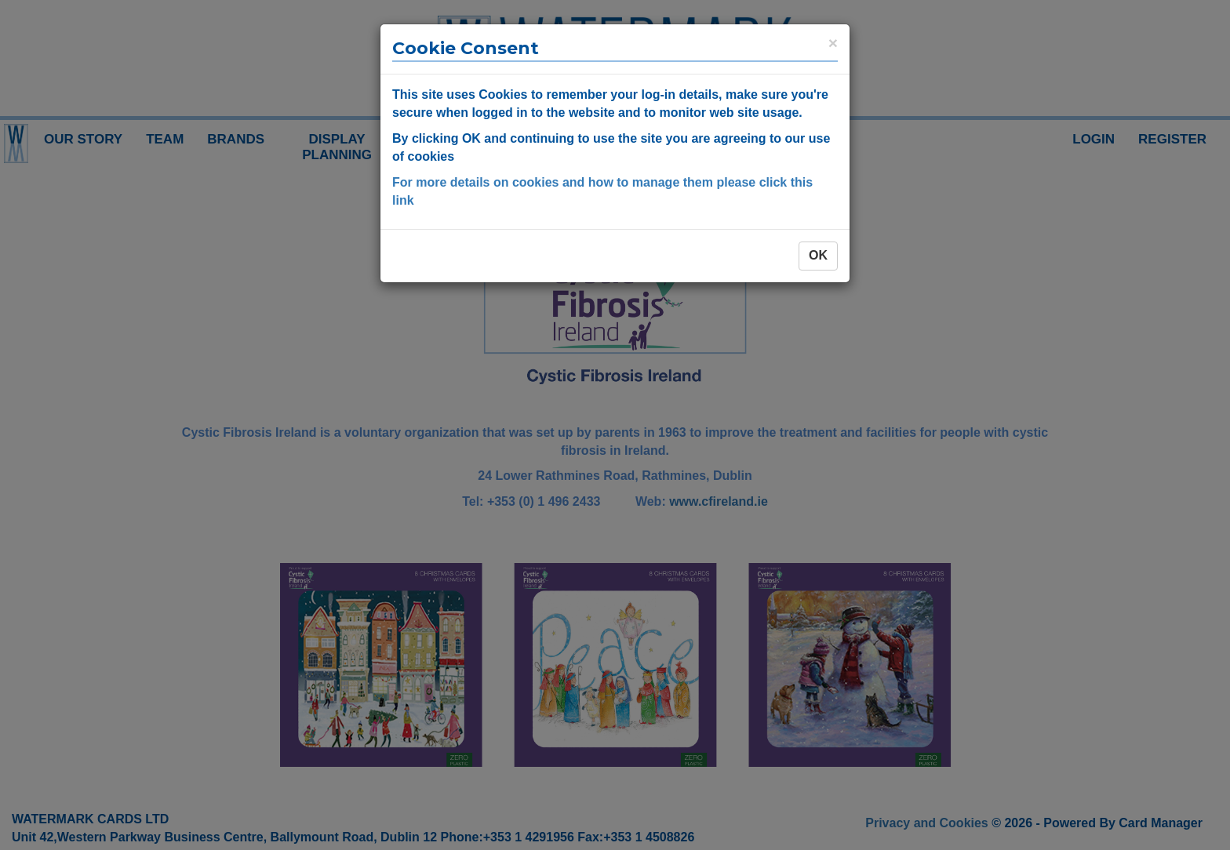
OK (818, 255)
